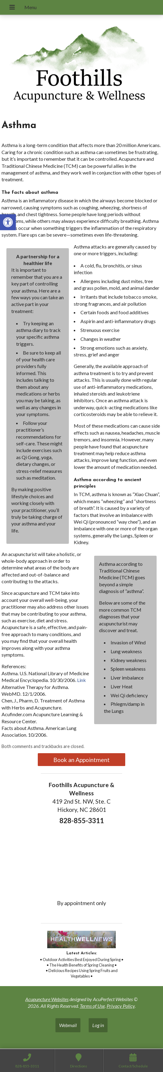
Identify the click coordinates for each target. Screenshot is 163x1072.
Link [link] (81, 680)
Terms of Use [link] (92, 1006)
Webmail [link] (68, 1025)
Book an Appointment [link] (81, 759)
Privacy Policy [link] (121, 1006)
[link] (8, 222)
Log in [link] (98, 1025)
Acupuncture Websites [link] (47, 999)
